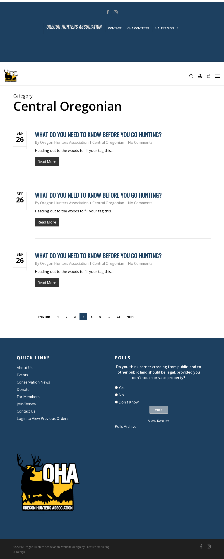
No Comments (140, 142)
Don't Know (129, 402)
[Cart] (208, 76)
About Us (25, 367)
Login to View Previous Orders (42, 418)
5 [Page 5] (91, 317)
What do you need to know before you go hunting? (98, 134)
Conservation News (33, 382)
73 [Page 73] (118, 317)
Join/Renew (26, 403)
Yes (122, 387)
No (121, 394)
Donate (23, 389)
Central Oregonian (108, 142)
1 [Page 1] (58, 317)
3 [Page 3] (75, 317)
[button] (217, 76)
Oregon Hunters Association (64, 142)
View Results (158, 420)
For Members (28, 396)
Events (22, 374)
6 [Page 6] (100, 317)
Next (130, 317)
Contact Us (26, 411)
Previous (44, 317)
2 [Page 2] (66, 317)
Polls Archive (125, 426)
